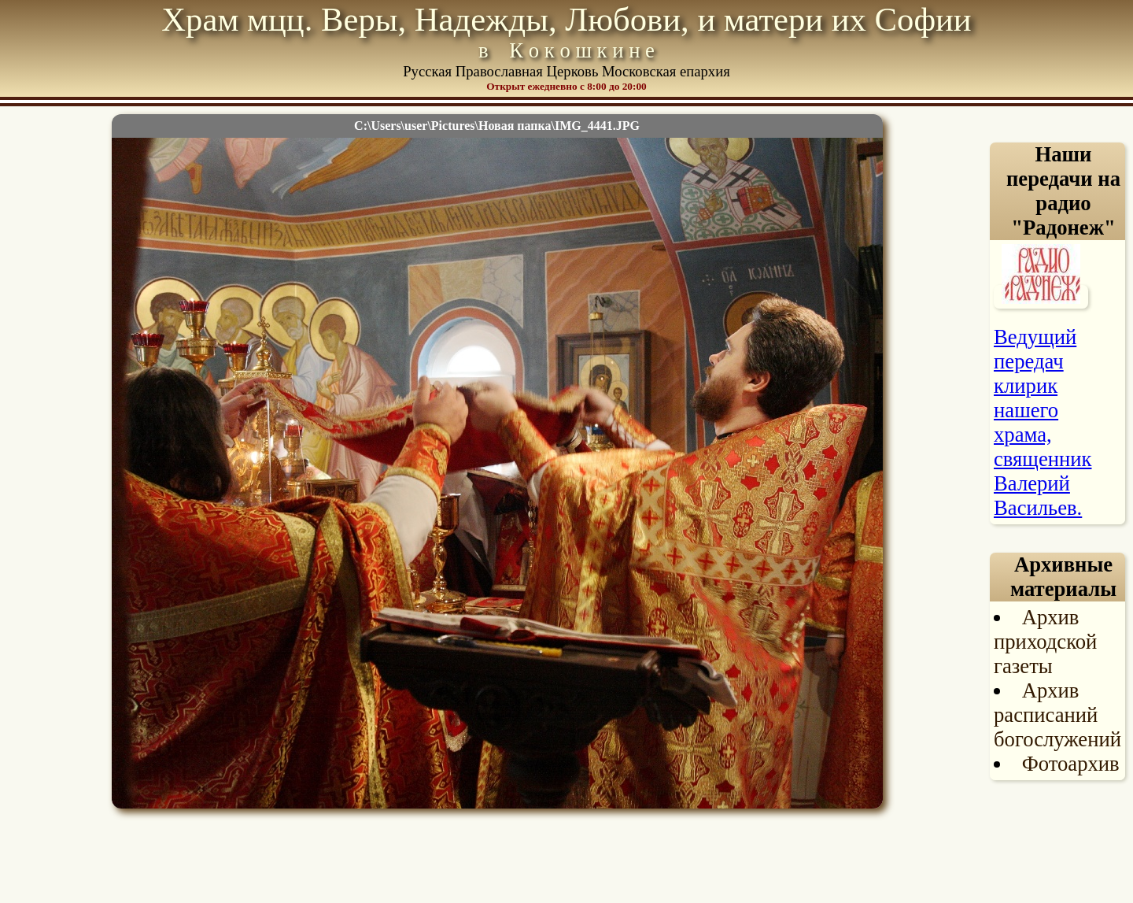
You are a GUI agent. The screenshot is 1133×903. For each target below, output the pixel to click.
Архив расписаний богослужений (1057, 715)
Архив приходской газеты (1045, 641)
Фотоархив (1071, 763)
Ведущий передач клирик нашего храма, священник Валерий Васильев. (1042, 422)
